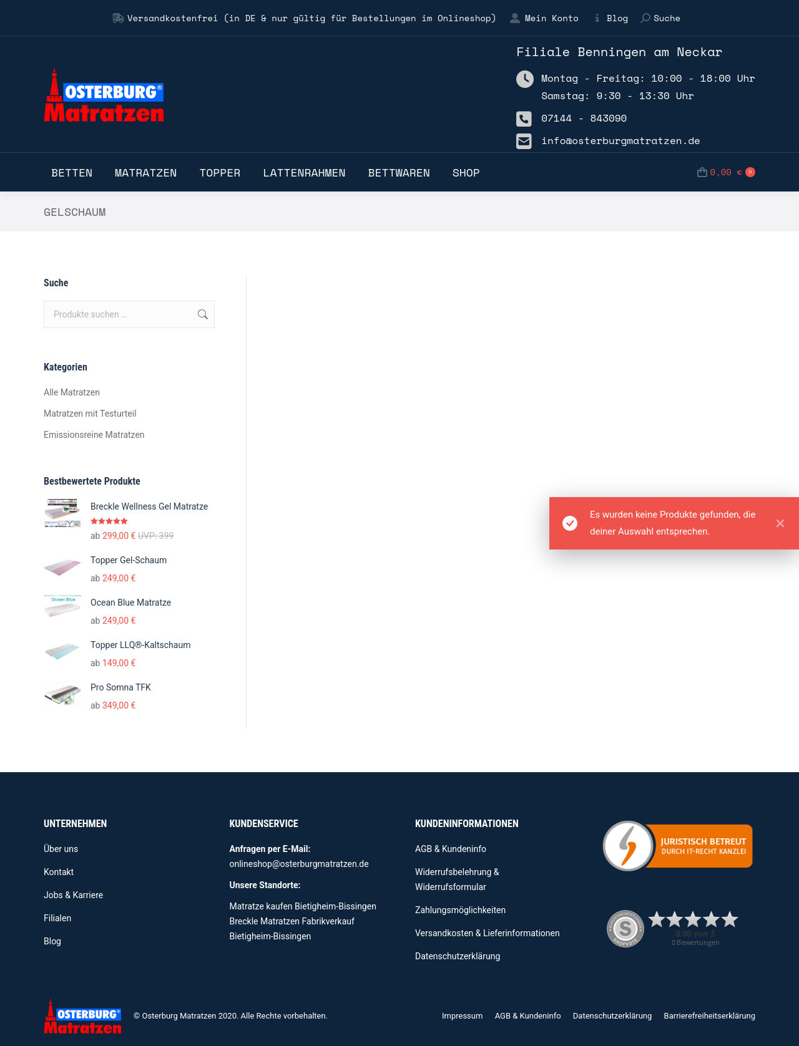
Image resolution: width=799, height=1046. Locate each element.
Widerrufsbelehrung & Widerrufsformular (457, 879)
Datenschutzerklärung (457, 956)
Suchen (201, 314)
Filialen (57, 918)
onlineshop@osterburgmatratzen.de (299, 864)
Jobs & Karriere (73, 895)
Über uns (61, 849)
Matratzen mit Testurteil (90, 414)
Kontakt (59, 872)
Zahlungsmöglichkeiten (460, 910)
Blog (609, 18)
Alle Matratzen (72, 392)
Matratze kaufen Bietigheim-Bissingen (303, 906)
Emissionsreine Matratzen (94, 435)
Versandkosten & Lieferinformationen (487, 933)
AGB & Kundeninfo (450, 849)
